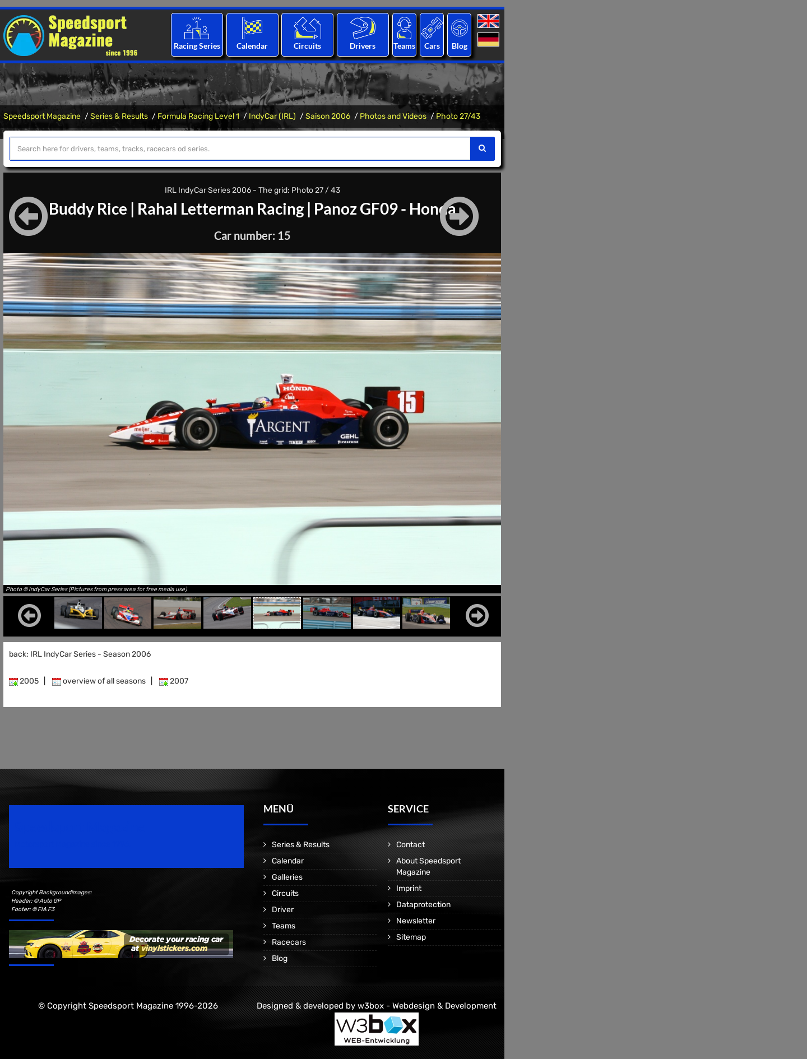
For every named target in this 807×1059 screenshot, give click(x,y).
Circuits (307, 45)
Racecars (289, 942)
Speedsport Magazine (42, 116)
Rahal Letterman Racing (220, 208)
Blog (459, 45)
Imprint (408, 888)
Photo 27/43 (458, 116)
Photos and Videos (393, 116)
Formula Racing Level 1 (198, 116)
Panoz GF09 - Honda (385, 208)
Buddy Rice (88, 208)
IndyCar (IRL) (272, 116)
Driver (283, 909)
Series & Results (119, 116)
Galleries (287, 877)
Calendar (252, 45)
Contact (410, 844)
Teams (404, 45)
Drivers (362, 45)
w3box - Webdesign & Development (427, 1006)
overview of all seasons (99, 681)
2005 (24, 681)
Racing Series (197, 45)
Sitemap (411, 937)
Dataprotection (423, 904)
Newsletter (415, 921)
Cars (432, 45)
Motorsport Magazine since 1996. (73, 844)
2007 (173, 681)
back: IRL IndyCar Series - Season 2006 (80, 654)
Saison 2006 (327, 116)
